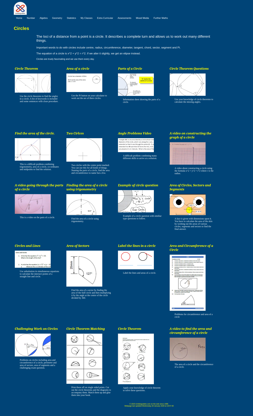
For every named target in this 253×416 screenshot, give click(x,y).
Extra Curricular (105, 18)
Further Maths (161, 18)
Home (19, 18)
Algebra (44, 18)
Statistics (71, 18)
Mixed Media (142, 18)
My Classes (87, 18)
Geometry (57, 18)
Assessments (124, 18)
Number (31, 18)
